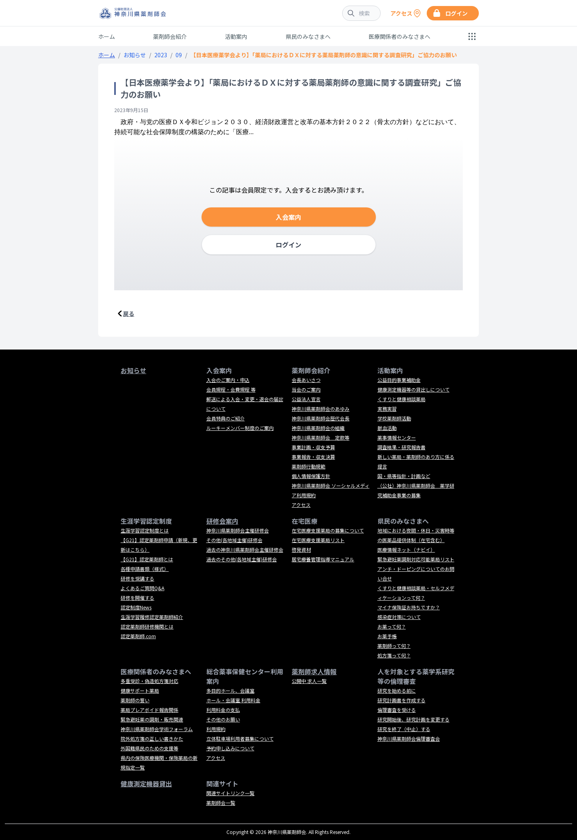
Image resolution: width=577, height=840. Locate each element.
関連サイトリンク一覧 (230, 793)
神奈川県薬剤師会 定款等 (320, 437)
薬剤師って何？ (394, 645)
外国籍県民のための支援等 (149, 748)
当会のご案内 (306, 389)
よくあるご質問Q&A (142, 588)
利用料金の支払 (223, 709)
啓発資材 (301, 549)
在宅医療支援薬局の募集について (328, 530)
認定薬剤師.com (138, 636)
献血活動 (387, 427)
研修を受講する (137, 578)
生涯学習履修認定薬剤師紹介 (152, 616)
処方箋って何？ (394, 655)
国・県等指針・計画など (403, 475)
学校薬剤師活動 (394, 418)
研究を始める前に (396, 690)
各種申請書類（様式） (145, 568)
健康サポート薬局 (140, 690)
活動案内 (236, 36)
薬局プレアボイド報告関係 (149, 709)
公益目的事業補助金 (399, 379)
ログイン (288, 244)
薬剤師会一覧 (220, 802)
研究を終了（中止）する (403, 728)
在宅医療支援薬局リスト (318, 540)
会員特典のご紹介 (225, 418)
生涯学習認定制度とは (145, 530)
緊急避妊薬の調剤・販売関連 (152, 719)
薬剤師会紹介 (170, 36)
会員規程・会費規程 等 (231, 389)
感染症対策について (399, 616)
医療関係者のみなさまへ (399, 36)
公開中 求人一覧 (309, 680)
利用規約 (216, 728)
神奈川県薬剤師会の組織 (318, 427)
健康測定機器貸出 (146, 783)
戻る (128, 313)
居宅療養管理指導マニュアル (323, 559)
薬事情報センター (396, 437)
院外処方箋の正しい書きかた (152, 738)
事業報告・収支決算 (313, 456)
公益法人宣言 (306, 399)
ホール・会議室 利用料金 (233, 700)
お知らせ (134, 55)
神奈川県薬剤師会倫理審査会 (408, 738)
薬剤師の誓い (135, 700)
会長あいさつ (306, 379)
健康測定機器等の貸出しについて (413, 389)
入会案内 (288, 217)
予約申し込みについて (230, 748)
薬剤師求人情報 (314, 671)
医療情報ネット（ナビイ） (406, 549)
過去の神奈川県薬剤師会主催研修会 (244, 549)
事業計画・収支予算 (313, 447)
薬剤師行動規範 (308, 466)
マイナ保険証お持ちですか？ (408, 607)
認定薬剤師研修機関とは (147, 626)
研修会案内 (222, 521)
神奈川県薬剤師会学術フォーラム (157, 728)
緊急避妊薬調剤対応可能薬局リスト (415, 559)
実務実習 (387, 408)
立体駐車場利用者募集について (240, 738)
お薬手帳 (387, 636)
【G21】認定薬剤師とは (147, 559)
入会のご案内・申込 (228, 379)
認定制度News (136, 607)
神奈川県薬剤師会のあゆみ (320, 408)
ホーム (106, 36)
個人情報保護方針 (311, 475)
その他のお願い (223, 719)
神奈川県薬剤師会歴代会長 (320, 418)
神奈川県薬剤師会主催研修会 (237, 530)
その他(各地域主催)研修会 (234, 540)
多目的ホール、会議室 (230, 690)
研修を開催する (137, 597)
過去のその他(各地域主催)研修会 (241, 559)
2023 (160, 55)
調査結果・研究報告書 (401, 447)
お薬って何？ (391, 626)
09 (179, 55)
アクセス (301, 504)
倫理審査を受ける (396, 709)
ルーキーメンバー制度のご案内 (240, 427)
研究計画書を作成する (401, 700)
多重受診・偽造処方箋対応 (149, 680)
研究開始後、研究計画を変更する (413, 719)
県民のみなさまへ (308, 36)
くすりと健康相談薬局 (401, 399)
